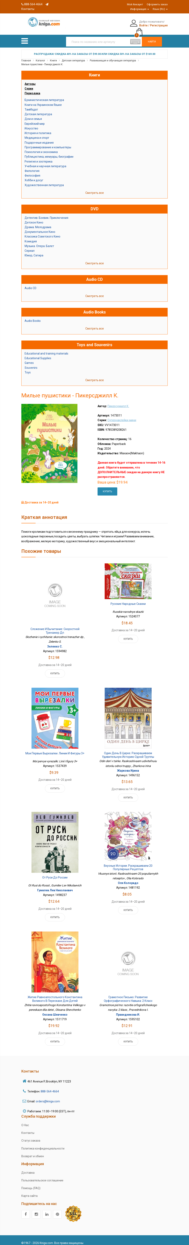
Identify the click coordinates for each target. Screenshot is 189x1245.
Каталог (40, 56)
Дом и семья (33, 114)
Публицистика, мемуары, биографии (49, 152)
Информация (139, 9)
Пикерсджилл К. (118, 401)
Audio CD (30, 283)
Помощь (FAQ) (30, 1183)
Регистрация (138, 25)
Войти (123, 25)
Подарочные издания (39, 138)
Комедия (31, 237)
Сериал (30, 246)
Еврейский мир (35, 119)
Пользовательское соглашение (42, 1176)
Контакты (27, 1128)
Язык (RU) (160, 9)
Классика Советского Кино (42, 232)
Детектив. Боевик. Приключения (46, 213)
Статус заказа (30, 1136)
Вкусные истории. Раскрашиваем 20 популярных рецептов (128, 863)
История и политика (38, 128)
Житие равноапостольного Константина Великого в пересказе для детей (55, 994)
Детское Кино (34, 218)
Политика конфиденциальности (42, 1144)
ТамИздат (31, 105)
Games (29, 358)
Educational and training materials (46, 349)
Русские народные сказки (128, 599)
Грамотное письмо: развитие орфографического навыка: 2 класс (128, 994)
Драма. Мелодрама (38, 222)
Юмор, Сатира (34, 251)
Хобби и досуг (34, 176)
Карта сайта (29, 1191)
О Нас (25, 1120)
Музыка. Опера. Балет (39, 241)
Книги (53, 56)
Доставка (28, 1168)
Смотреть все (94, 188)
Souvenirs (31, 363)
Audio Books (33, 316)
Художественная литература (44, 180)
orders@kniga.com (48, 1097)
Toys (28, 368)
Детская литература (73, 56)
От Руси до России (54, 873)
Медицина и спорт (37, 133)
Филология (32, 166)
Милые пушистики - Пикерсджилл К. (42, 60)
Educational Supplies (38, 354)
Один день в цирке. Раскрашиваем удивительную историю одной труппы (128, 750)
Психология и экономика (41, 147)
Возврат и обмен (32, 1151)
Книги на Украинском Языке (43, 100)
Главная (26, 56)
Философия (32, 171)
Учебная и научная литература (45, 161)
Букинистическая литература (44, 95)
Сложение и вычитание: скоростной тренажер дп (54, 626)
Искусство (31, 124)
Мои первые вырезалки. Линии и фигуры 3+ (54, 749)
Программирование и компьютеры (48, 142)
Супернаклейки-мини (122, 416)
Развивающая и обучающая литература (113, 56)
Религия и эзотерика (38, 157)
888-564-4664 (31, 4)
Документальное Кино (40, 227)
